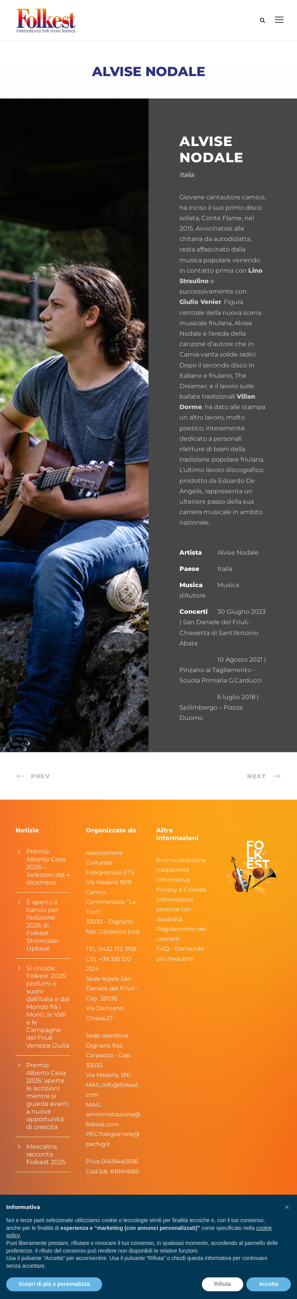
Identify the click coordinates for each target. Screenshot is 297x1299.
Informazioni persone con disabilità (174, 909)
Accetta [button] (268, 1284)
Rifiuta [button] (222, 1284)
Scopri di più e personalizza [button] (54, 1284)
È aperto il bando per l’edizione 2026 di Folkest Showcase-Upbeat (43, 925)
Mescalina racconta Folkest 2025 (45, 1154)
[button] (287, 1207)
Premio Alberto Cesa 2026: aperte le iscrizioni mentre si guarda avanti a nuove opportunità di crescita (47, 1096)
